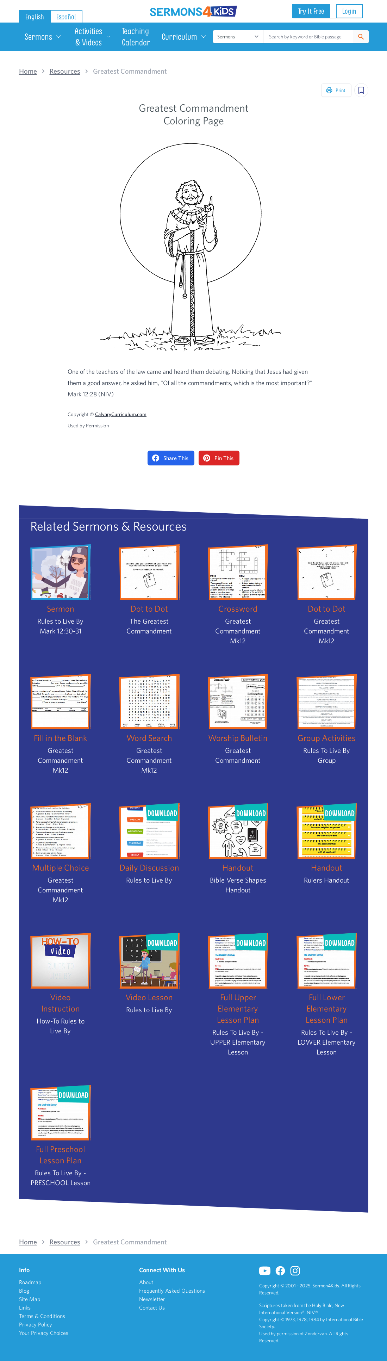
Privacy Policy (35, 1324)
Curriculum (184, 37)
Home (28, 71)
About (146, 1282)
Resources (65, 71)
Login (349, 11)
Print (335, 90)
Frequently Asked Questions (172, 1290)
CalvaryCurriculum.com (120, 414)
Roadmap (30, 1282)
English (34, 17)
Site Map (29, 1299)
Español (66, 17)
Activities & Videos (92, 36)
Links (25, 1307)
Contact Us (152, 1307)
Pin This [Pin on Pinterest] (218, 458)
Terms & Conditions (42, 1316)
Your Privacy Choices (43, 1333)
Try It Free (311, 11)
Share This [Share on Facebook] (170, 458)
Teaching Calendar (136, 36)
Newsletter (152, 1299)
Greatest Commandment (130, 71)
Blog (24, 1290)
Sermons (43, 37)
